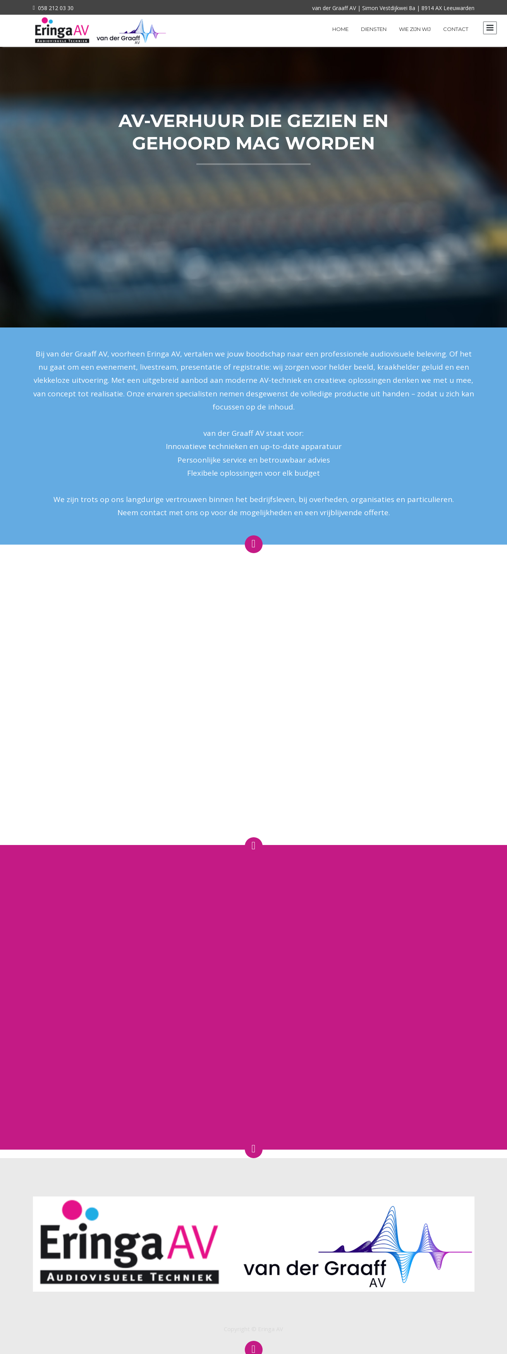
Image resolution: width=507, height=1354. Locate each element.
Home (340, 29)
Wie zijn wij (415, 29)
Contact (455, 29)
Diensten (374, 29)
